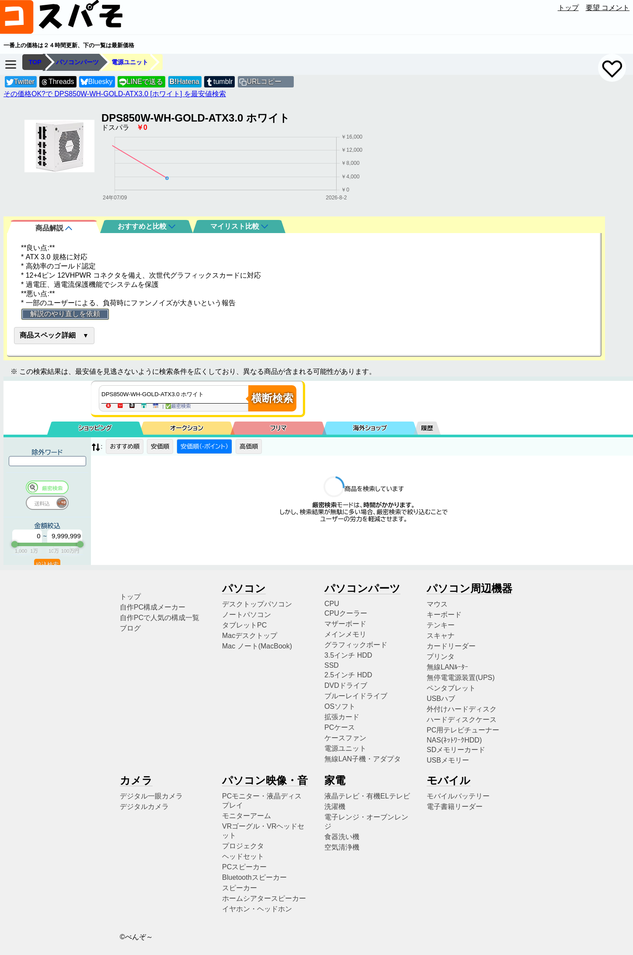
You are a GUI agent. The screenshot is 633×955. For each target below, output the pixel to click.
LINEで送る (141, 82)
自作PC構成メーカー (152, 607)
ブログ (130, 628)
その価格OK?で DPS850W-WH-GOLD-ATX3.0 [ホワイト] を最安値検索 (114, 94)
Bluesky (96, 82)
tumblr (219, 82)
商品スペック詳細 (48, 335)
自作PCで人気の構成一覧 (159, 617)
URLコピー (264, 81)
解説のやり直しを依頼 (65, 313)
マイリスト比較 (239, 226)
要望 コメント (608, 7)
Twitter (20, 82)
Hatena (184, 81)
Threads (57, 82)
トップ (568, 7)
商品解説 (53, 228)
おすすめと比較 (146, 226)
